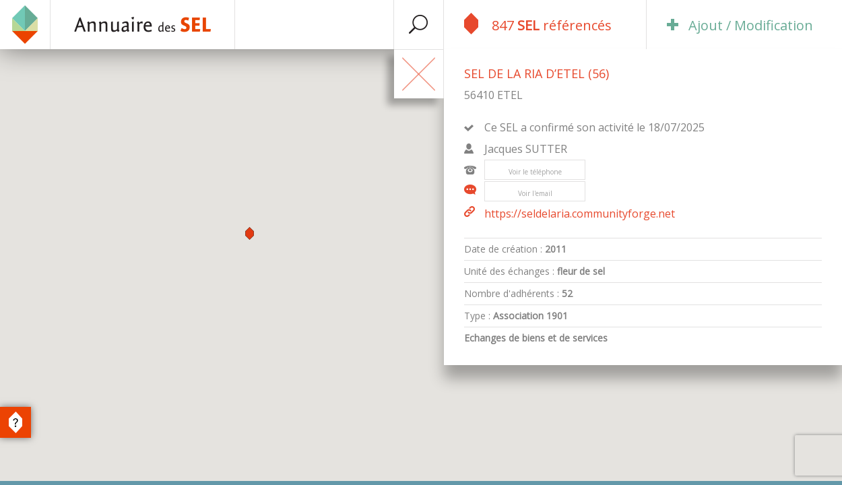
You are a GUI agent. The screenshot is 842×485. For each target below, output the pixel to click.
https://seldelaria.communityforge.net (569, 213)
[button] (249, 233)
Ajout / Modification (740, 25)
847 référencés (538, 23)
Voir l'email (535, 193)
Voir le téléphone (535, 171)
